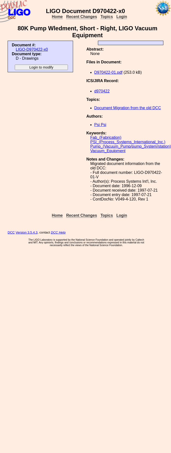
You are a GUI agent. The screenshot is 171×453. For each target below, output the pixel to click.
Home (57, 17)
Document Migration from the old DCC (127, 108)
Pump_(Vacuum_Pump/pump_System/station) (130, 146)
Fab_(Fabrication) (105, 137)
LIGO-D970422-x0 (32, 49)
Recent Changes (81, 17)
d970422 (101, 91)
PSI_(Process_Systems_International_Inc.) (127, 142)
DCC (11, 232)
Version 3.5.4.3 (27, 232)
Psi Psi (100, 125)
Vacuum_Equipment (107, 151)
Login (121, 17)
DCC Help (58, 232)
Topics (106, 17)
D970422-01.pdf (108, 72)
